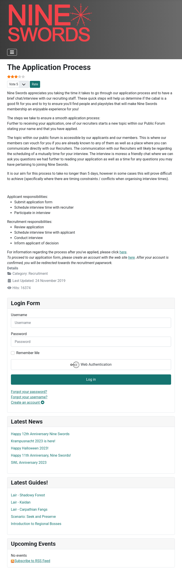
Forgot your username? (29, 397)
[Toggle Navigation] (12, 52)
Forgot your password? (29, 392)
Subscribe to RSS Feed (30, 561)
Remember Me (27, 353)
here (123, 252)
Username (19, 315)
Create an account (27, 402)
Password (19, 334)
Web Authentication (91, 364)
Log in (91, 379)
